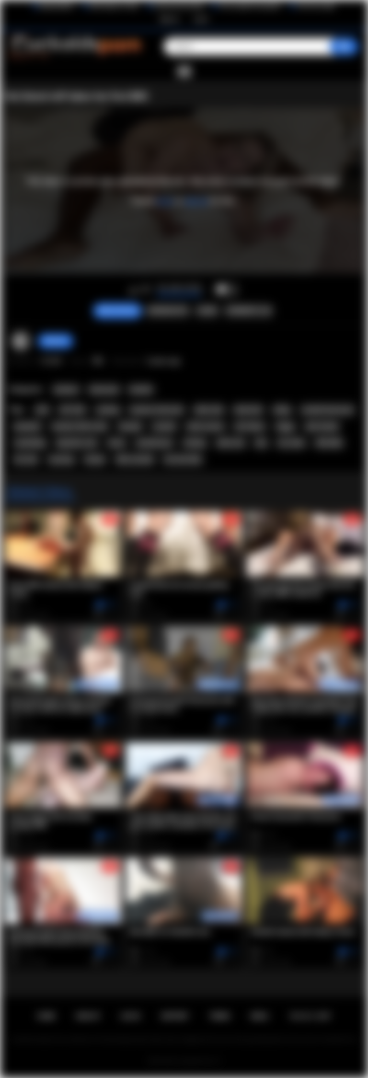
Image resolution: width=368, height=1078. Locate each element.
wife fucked (321, 426)
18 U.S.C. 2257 (310, 1016)
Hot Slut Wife (182, 459)
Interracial (103, 389)
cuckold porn (154, 443)
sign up (195, 200)
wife (42, 409)
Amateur (66, 389)
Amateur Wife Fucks (80, 426)
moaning (61, 459)
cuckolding (30, 443)
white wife (209, 409)
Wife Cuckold (134, 459)
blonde (95, 459)
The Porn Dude (316, 6)
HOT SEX (72, 409)
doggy (285, 426)
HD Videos (250, 426)
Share (207, 310)
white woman (205, 426)
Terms (219, 1016)
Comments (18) (249, 310)
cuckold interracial (327, 409)
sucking (107, 409)
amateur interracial (156, 409)
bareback (27, 426)
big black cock (77, 443)
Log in (201, 19)
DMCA (259, 1016)
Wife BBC (329, 443)
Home (46, 1016)
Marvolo (55, 340)
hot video (291, 443)
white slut (231, 443)
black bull (248, 409)
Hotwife (140, 389)
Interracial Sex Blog (179, 6)
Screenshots (168, 310)
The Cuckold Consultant (249, 6)
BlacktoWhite (56, 6)
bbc (261, 443)
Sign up (169, 19)
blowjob (130, 426)
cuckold (163, 426)
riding (281, 409)
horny (116, 443)
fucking (194, 443)
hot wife (25, 459)
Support (175, 1016)
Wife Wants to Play (114, 6)
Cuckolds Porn (195, 1061)
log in (165, 200)
